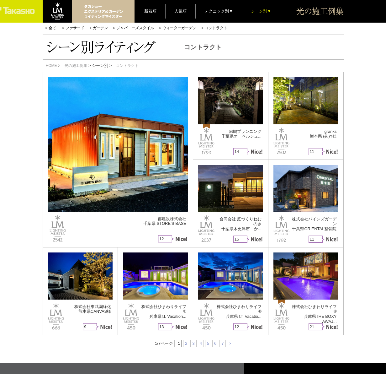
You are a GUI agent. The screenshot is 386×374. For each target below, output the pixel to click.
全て (52, 28)
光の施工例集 (76, 65)
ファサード (75, 28)
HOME (51, 65)
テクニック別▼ (218, 11)
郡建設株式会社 (172, 218)
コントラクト (216, 28)
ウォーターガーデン (179, 28)
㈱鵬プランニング (245, 131)
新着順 (150, 11)
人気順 (180, 11)
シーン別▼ (261, 11)
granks (330, 131)
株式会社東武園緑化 (92, 306)
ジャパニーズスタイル (135, 28)
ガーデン (100, 28)
